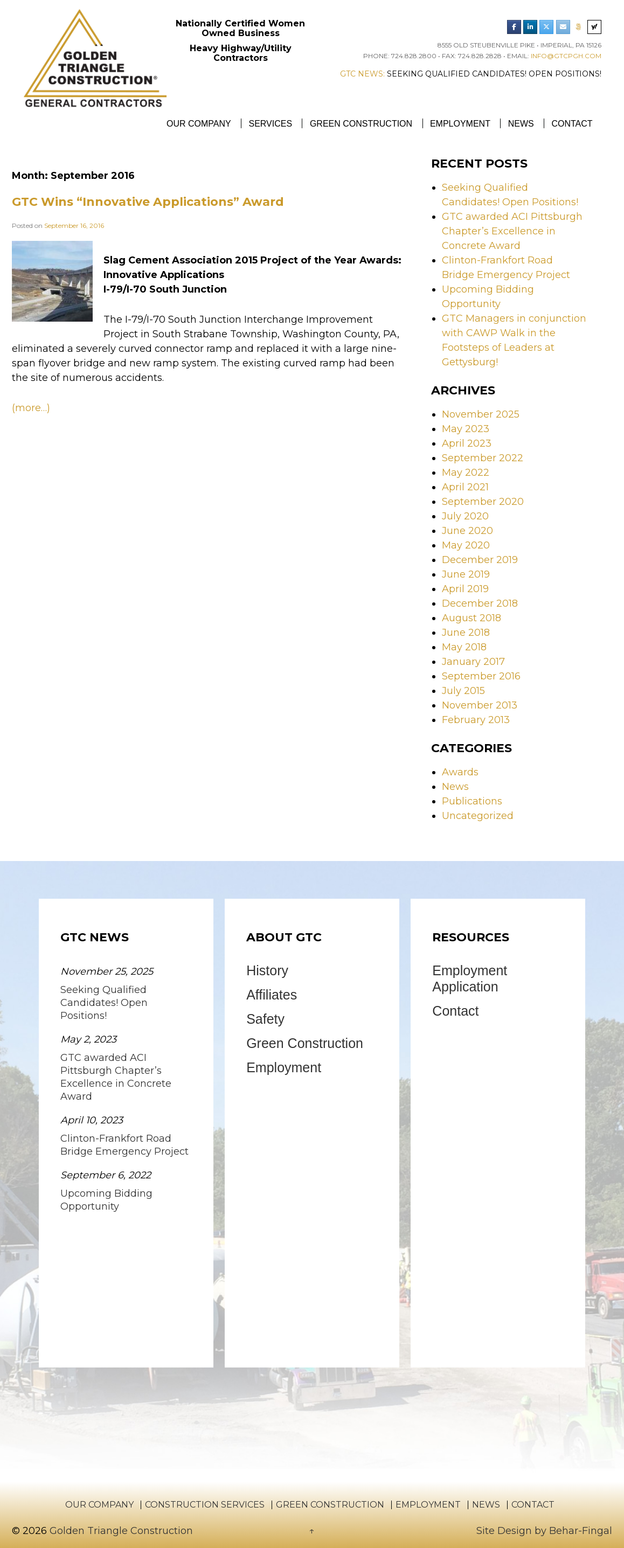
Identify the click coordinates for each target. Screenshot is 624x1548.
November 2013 (479, 705)
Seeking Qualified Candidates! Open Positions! (494, 74)
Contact (571, 123)
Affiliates (271, 994)
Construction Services (205, 1505)
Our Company (199, 123)
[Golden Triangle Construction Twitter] (546, 27)
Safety (265, 1018)
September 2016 (481, 676)
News (521, 123)
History (267, 970)
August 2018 (471, 618)
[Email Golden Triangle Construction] (563, 27)
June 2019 (466, 574)
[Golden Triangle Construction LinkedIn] (530, 27)
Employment (460, 123)
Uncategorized (478, 816)
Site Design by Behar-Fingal (544, 1531)
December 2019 (480, 560)
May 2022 (465, 472)
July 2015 (463, 691)
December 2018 (480, 603)
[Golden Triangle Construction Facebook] (514, 27)
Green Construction (361, 123)
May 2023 (465, 429)
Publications (472, 801)
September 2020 (483, 502)
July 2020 (465, 516)
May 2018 (464, 647)
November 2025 (480, 414)
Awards (460, 772)
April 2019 (465, 589)
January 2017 (473, 662)
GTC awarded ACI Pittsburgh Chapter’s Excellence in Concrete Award (512, 231)
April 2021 (465, 487)
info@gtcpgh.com (566, 56)
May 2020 (466, 545)
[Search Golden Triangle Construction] (594, 27)
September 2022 (482, 458)
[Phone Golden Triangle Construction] (578, 26)
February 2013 (476, 720)
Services (270, 123)
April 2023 (466, 443)
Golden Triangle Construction (120, 1531)
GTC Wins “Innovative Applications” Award (148, 202)
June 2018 (466, 632)
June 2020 (467, 531)
